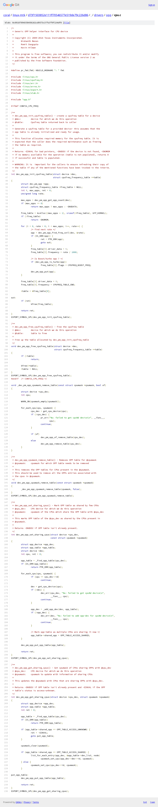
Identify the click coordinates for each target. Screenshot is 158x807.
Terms (35, 802)
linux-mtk (19, 15)
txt (145, 802)
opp (108, 15)
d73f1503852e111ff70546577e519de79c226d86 (58, 15)
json (152, 802)
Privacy (27, 802)
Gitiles (19, 802)
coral (6, 15)
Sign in (151, 4)
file (66, 22)
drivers (98, 15)
